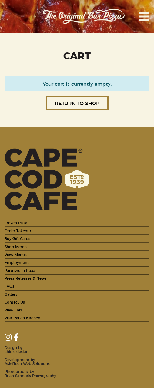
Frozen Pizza (16, 222)
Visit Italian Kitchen (22, 317)
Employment (17, 262)
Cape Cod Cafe (17, 16)
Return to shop (77, 103)
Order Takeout (18, 230)
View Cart (13, 309)
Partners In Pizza (20, 270)
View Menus (16, 254)
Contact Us (15, 301)
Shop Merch (16, 246)
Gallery (11, 294)
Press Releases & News (26, 278)
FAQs (9, 285)
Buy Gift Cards (17, 238)
